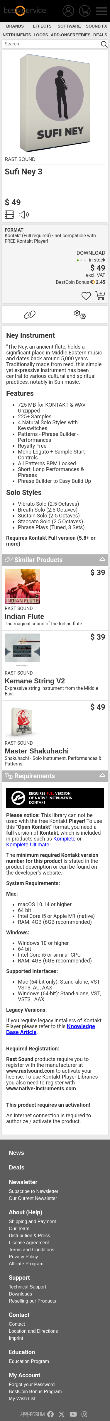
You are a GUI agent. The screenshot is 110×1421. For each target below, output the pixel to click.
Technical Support (27, 1286)
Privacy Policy (23, 1256)
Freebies (80, 35)
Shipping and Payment (32, 1221)
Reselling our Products (32, 1300)
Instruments (16, 35)
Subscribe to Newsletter (33, 1191)
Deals (100, 35)
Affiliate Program (26, 1263)
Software (69, 26)
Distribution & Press (29, 1235)
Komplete (64, 839)
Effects (42, 26)
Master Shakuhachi (37, 751)
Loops (41, 35)
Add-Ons (60, 35)
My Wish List (22, 1398)
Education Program (29, 1361)
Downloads (20, 1293)
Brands (15, 26)
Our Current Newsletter (33, 1198)
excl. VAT (95, 275)
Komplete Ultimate (27, 845)
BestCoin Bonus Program (35, 1391)
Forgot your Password (32, 1384)
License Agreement (29, 1242)
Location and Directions (33, 1331)
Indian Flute (24, 616)
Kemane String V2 (35, 681)
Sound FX (96, 26)
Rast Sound (20, 159)
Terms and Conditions (31, 1249)
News (16, 1153)
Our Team (19, 1228)
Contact (17, 1324)
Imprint (16, 1338)
